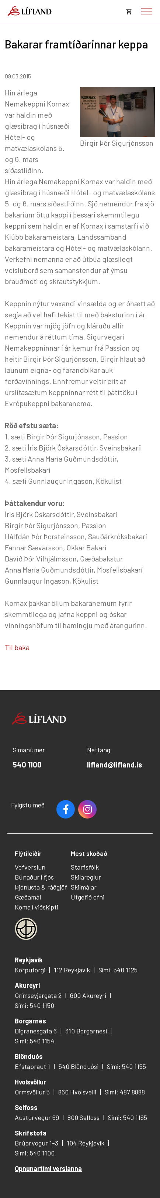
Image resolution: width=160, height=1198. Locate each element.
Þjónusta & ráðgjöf (41, 887)
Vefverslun (30, 867)
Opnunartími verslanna (48, 1168)
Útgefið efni (87, 897)
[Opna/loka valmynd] (146, 11)
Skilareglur (86, 877)
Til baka (17, 647)
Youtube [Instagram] (87, 809)
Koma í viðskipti (36, 907)
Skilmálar (84, 887)
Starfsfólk (85, 867)
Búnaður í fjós (34, 877)
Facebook (65, 809)
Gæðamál (28, 897)
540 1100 (27, 764)
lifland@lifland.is (114, 764)
